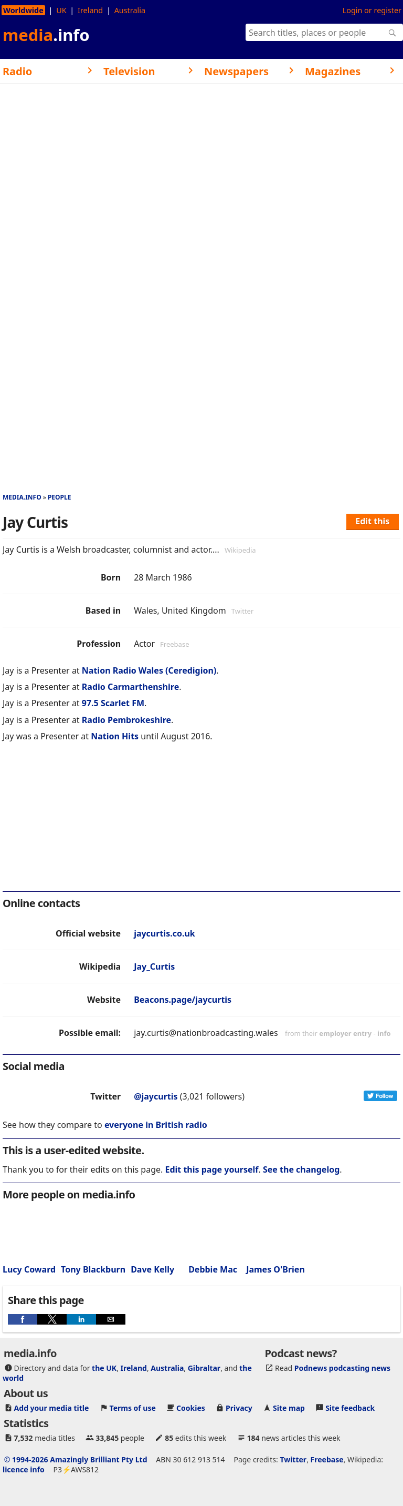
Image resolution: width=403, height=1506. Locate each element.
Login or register (372, 10)
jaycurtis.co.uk (164, 933)
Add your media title (51, 1408)
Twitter (293, 1459)
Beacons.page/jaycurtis (182, 999)
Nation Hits (115, 736)
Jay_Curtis (154, 966)
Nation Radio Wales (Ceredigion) (149, 670)
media (46, 35)
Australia (129, 10)
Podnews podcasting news (342, 1368)
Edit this (372, 521)
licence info (24, 1469)
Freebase (327, 1459)
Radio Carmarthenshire (130, 687)
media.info (22, 497)
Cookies (190, 1408)
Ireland (90, 10)
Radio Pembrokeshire (126, 720)
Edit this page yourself (211, 1169)
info (384, 1033)
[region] (201, 823)
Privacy (239, 1408)
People (59, 497)
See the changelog (301, 1169)
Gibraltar (204, 1368)
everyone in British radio (155, 1125)
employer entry (345, 1033)
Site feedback (350, 1408)
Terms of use (133, 1408)
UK (61, 10)
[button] (22, 1319)
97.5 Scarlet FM (113, 703)
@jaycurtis (155, 1096)
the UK (104, 1368)
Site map (289, 1408)
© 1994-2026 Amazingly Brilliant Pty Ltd (75, 1459)
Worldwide (23, 10)
